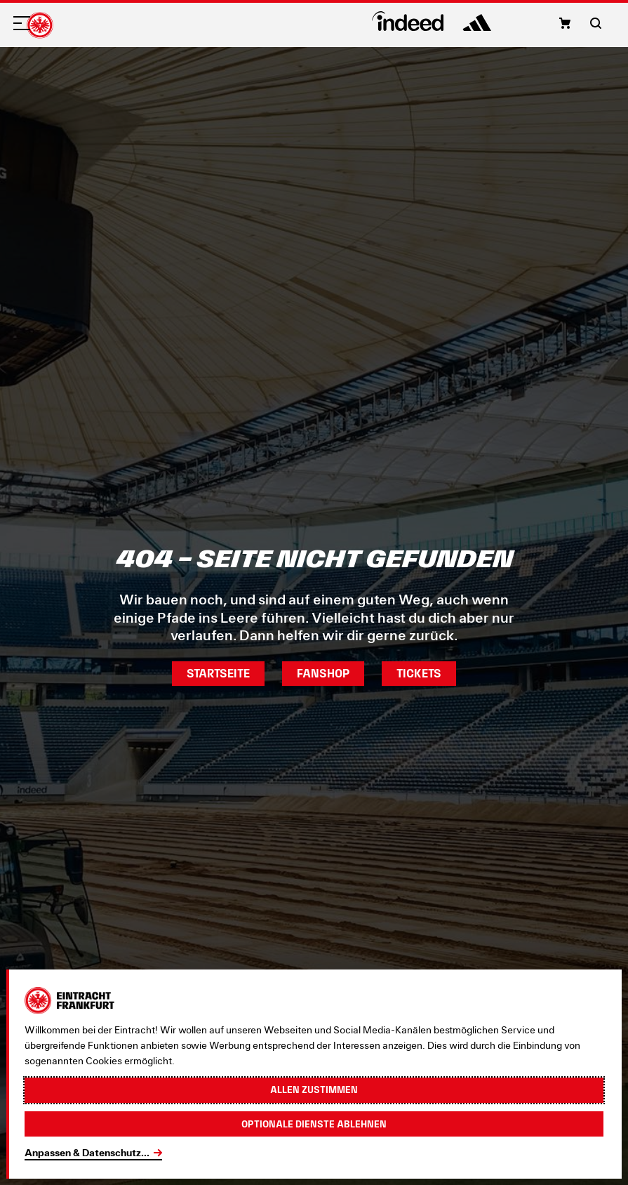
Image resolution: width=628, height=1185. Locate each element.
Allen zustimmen (314, 1089)
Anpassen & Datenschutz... (87, 1152)
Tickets (418, 673)
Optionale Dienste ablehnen (314, 1124)
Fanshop (323, 673)
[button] (564, 23)
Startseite (218, 673)
